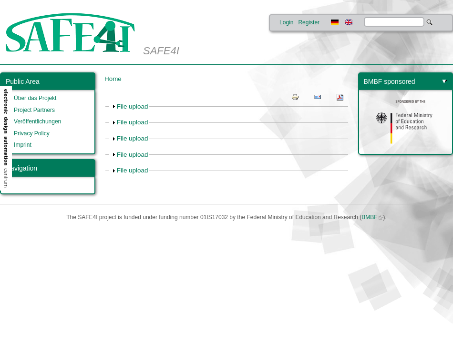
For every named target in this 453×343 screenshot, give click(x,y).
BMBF (369, 217)
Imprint (22, 144)
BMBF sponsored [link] (389, 81)
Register (308, 22)
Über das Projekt (35, 98)
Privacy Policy (32, 133)
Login (286, 22)
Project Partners (34, 110)
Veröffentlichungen (37, 121)
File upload (132, 106)
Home (113, 78)
